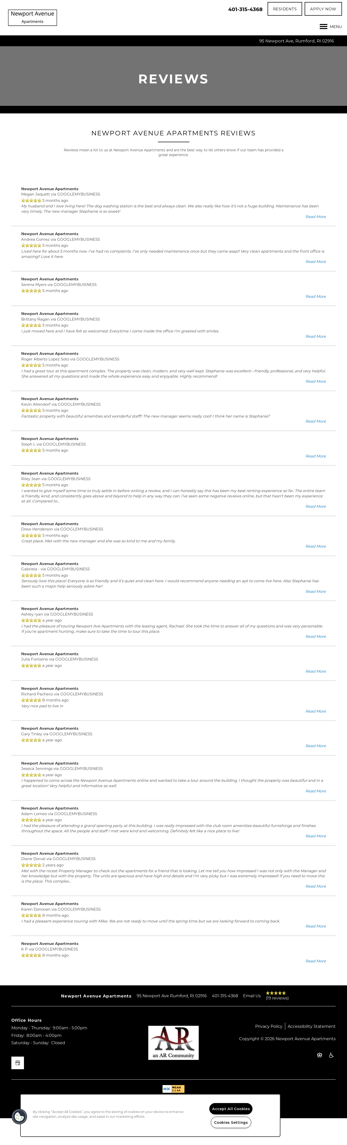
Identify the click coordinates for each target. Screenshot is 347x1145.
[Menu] (331, 26)
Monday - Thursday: (31, 1054)
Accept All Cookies (231, 1108)
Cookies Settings (231, 1122)
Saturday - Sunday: (30, 1069)
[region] (150, 1115)
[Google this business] (17, 1089)
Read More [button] (315, 243)
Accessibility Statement (312, 1053)
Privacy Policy (268, 1053)
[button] (285, 9)
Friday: (17, 1062)
